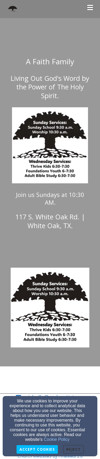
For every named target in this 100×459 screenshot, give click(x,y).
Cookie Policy (57, 439)
